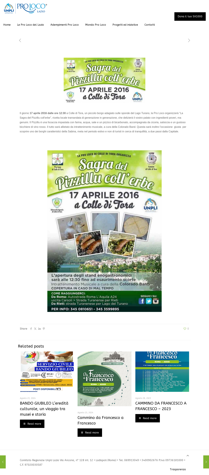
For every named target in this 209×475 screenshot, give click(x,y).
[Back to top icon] (187, 455)
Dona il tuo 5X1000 (190, 16)
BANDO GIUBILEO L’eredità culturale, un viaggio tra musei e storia (44, 409)
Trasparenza (178, 469)
